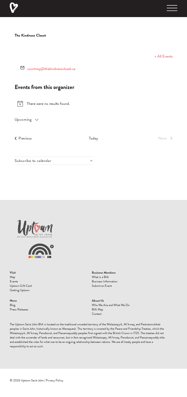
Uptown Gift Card (21, 285)
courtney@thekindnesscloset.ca (51, 69)
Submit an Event (102, 285)
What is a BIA (100, 277)
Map (12, 277)
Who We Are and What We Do (111, 305)
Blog (12, 305)
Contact (97, 313)
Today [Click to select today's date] (93, 138)
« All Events (164, 56)
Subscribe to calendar (33, 161)
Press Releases (19, 309)
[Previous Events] (23, 138)
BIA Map (97, 309)
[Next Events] (165, 138)
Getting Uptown (19, 290)
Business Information (104, 281)
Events (14, 281)
